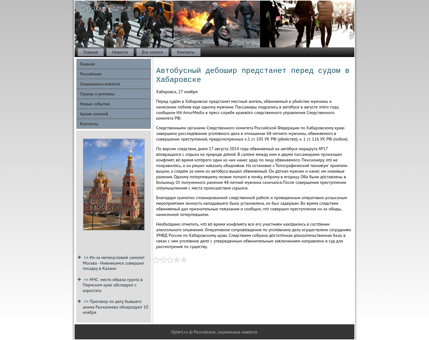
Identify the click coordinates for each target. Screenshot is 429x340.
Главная (90, 52)
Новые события (95, 104)
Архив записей (94, 114)
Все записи (152, 52)
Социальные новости (100, 84)
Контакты (186, 52)
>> (87, 257)
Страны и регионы (97, 94)
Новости (120, 52)
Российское (91, 74)
